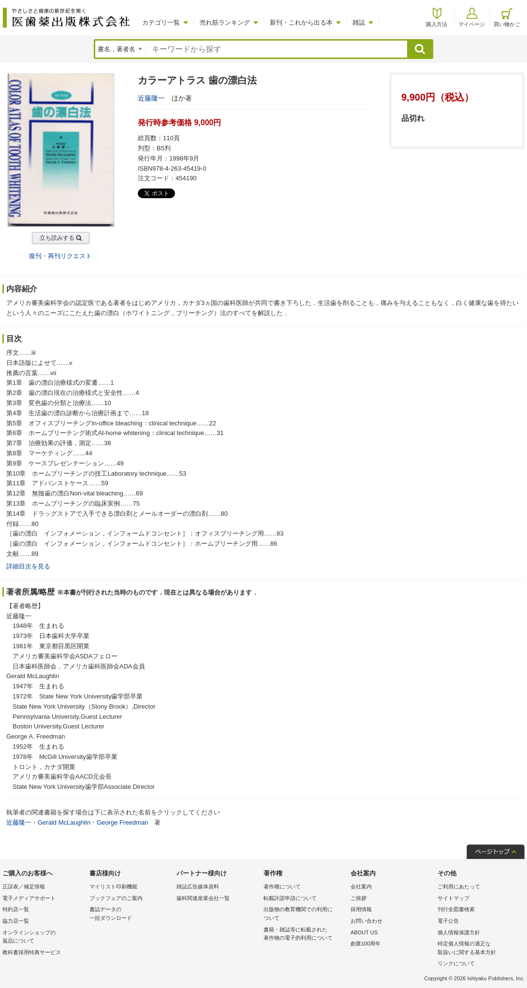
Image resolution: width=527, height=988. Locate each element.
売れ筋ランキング (225, 22)
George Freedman (122, 822)
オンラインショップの (43, 937)
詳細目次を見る (28, 566)
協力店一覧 (15, 921)
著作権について (282, 886)
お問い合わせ (366, 921)
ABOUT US (364, 932)
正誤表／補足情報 (23, 886)
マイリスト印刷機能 (113, 886)
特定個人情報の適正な (479, 949)
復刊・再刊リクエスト (60, 256)
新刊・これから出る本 (301, 22)
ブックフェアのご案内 (116, 898)
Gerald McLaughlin (64, 822)
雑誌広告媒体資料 (197, 886)
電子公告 (448, 921)
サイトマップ (453, 898)
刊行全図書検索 (456, 909)
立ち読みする (57, 237)
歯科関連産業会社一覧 (203, 898)
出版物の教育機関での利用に (305, 914)
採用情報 (361, 909)
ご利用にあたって (459, 886)
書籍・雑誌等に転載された (305, 935)
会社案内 (361, 886)
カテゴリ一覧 (161, 22)
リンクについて (456, 963)
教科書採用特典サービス (31, 952)
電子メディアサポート (29, 898)
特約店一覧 (15, 909)
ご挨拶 (358, 898)
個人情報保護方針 (459, 932)
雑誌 (358, 22)
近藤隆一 (151, 98)
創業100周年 (366, 943)
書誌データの (130, 914)
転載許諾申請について (290, 898)
